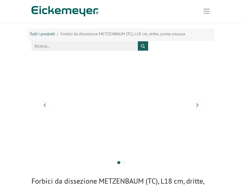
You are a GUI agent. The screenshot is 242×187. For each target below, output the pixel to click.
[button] (44, 105)
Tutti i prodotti (42, 33)
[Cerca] (143, 46)
